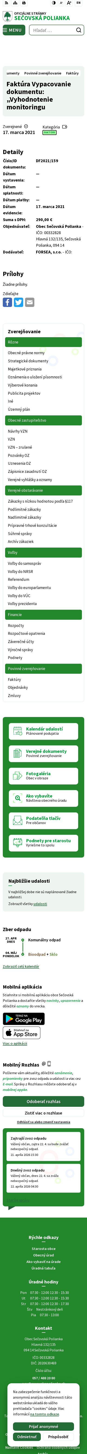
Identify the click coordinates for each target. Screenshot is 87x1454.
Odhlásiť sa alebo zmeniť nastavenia (43, 1095)
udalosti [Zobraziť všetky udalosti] (40, 876)
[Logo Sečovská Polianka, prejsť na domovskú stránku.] (43, 16)
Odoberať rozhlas (44, 1074)
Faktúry (49, 105)
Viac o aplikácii (15, 1016)
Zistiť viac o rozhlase (43, 1086)
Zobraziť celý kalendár (21, 939)
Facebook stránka (43, 1362)
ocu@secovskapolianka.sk (43, 1356)
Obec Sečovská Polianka (56, 1393)
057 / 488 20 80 (43, 1351)
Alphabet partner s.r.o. (64, 1389)
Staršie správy (18, 1173)
